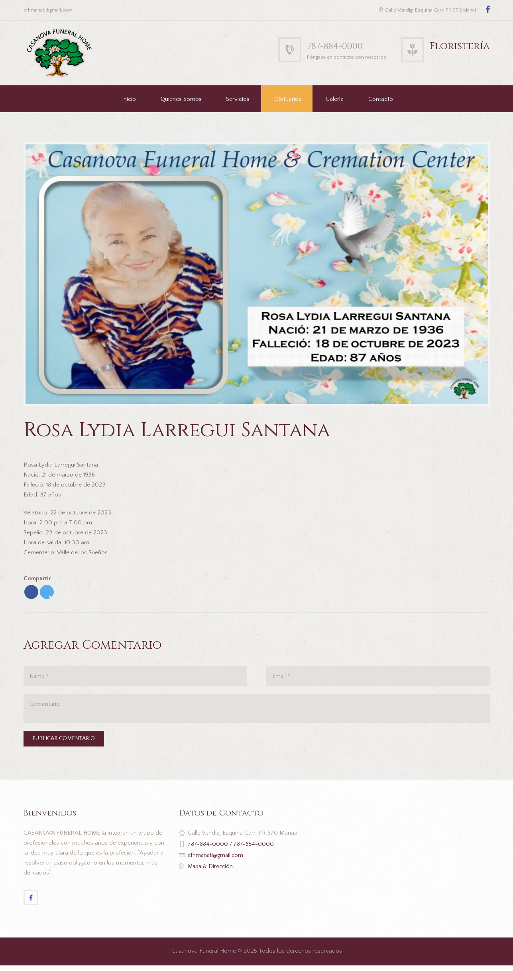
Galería (335, 99)
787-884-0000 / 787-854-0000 (231, 848)
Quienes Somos (181, 99)
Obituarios (287, 99)
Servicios (238, 99)
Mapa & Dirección (211, 870)
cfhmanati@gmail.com (217, 859)
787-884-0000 (338, 46)
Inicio (129, 99)
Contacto (380, 99)
